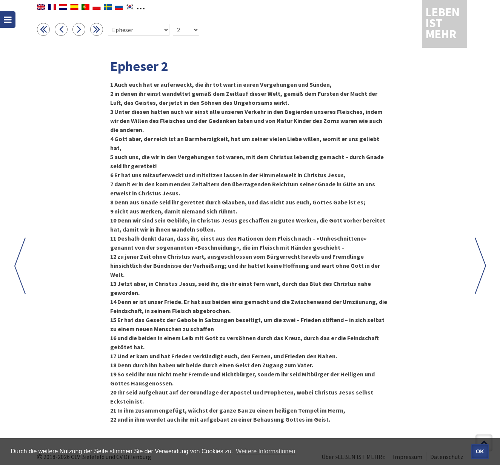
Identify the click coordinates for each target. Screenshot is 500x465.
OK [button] (480, 451)
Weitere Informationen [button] (265, 451)
